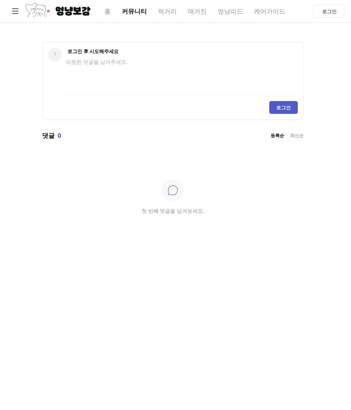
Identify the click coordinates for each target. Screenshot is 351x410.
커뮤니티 (134, 11)
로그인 (283, 107)
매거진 (197, 11)
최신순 (297, 135)
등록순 (277, 135)
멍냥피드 (230, 11)
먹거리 (167, 11)
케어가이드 (269, 11)
